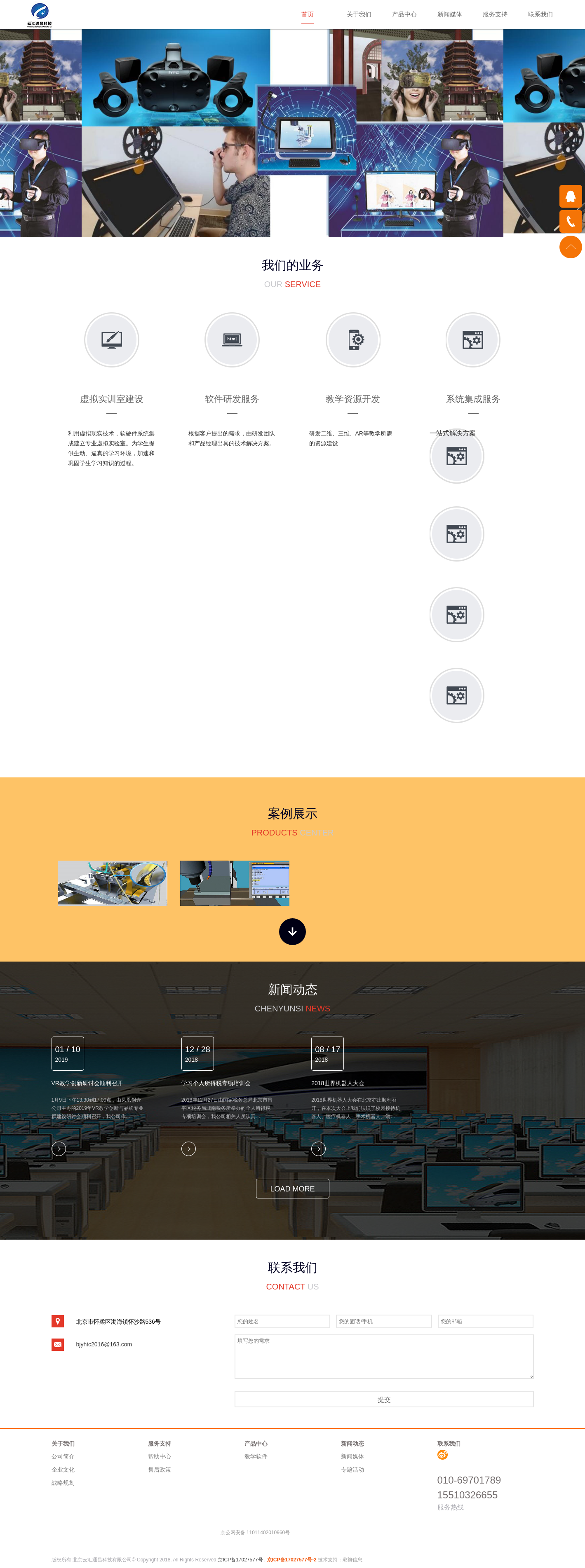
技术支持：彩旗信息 (340, 1560)
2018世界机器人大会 (337, 1083)
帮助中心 (159, 1456)
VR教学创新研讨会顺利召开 (87, 1083)
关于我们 (359, 14)
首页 (307, 14)
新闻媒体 (449, 14)
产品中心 (404, 14)
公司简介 (63, 1456)
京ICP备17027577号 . (242, 1560)
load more (292, 1189)
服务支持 (495, 14)
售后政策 (159, 1469)
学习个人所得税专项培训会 (216, 1083)
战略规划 (63, 1482)
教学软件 (256, 1456)
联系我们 (540, 14)
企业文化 (63, 1469)
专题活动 (352, 1469)
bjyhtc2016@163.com (104, 1344)
